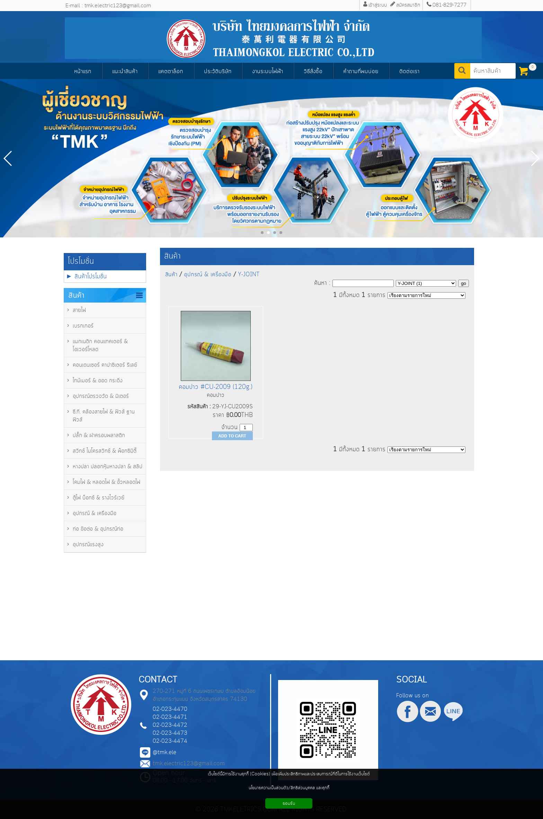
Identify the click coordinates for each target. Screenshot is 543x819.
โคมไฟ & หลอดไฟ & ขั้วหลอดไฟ (106, 482)
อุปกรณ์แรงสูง (88, 545)
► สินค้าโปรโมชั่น (86, 276)
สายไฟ (79, 310)
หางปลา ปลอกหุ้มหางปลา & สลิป (107, 467)
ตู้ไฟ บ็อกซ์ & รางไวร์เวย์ (98, 498)
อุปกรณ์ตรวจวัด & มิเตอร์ (101, 396)
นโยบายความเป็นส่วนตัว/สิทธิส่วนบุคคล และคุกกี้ (289, 788)
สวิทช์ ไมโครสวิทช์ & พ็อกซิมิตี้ (104, 451)
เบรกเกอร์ (83, 326)
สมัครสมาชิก (408, 5)
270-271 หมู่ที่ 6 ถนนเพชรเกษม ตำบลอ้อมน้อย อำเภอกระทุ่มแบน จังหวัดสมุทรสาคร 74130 (204, 695)
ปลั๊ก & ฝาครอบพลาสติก (99, 435)
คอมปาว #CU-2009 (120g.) (215, 387)
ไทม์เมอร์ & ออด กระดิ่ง (98, 381)
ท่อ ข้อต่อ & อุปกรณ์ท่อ (98, 529)
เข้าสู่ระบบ (377, 5)
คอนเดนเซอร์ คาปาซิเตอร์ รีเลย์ (105, 365)
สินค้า (172, 256)
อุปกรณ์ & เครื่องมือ (94, 513)
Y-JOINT (248, 274)
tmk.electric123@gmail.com (189, 764)
